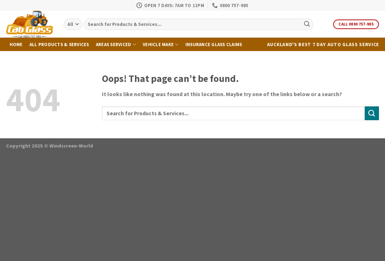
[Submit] (307, 24)
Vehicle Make (161, 44)
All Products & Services (59, 44)
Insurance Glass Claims (213, 44)
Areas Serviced (116, 44)
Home (16, 44)
